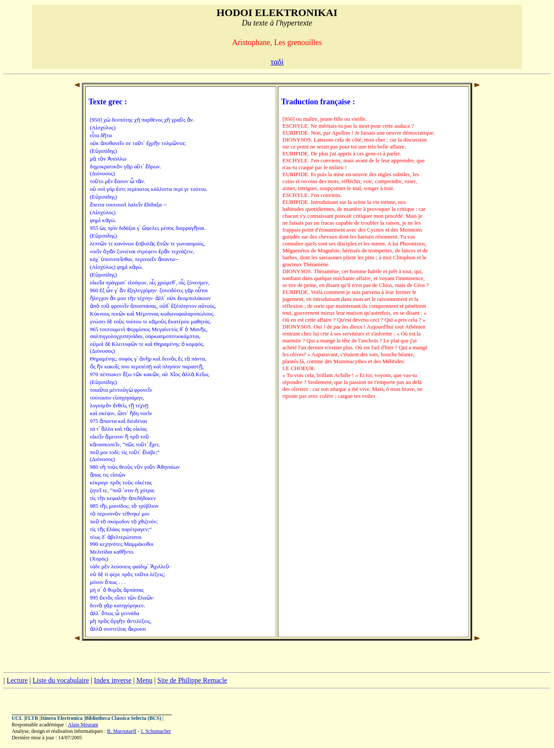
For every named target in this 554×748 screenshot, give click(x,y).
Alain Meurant (83, 725)
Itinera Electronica (62, 718)
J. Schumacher (156, 731)
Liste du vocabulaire (60, 680)
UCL (17, 718)
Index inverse (113, 680)
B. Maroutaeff (121, 731)
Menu (144, 680)
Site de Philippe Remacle (192, 680)
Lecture (17, 680)
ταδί (277, 62)
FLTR (32, 718)
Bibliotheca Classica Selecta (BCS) (123, 718)
